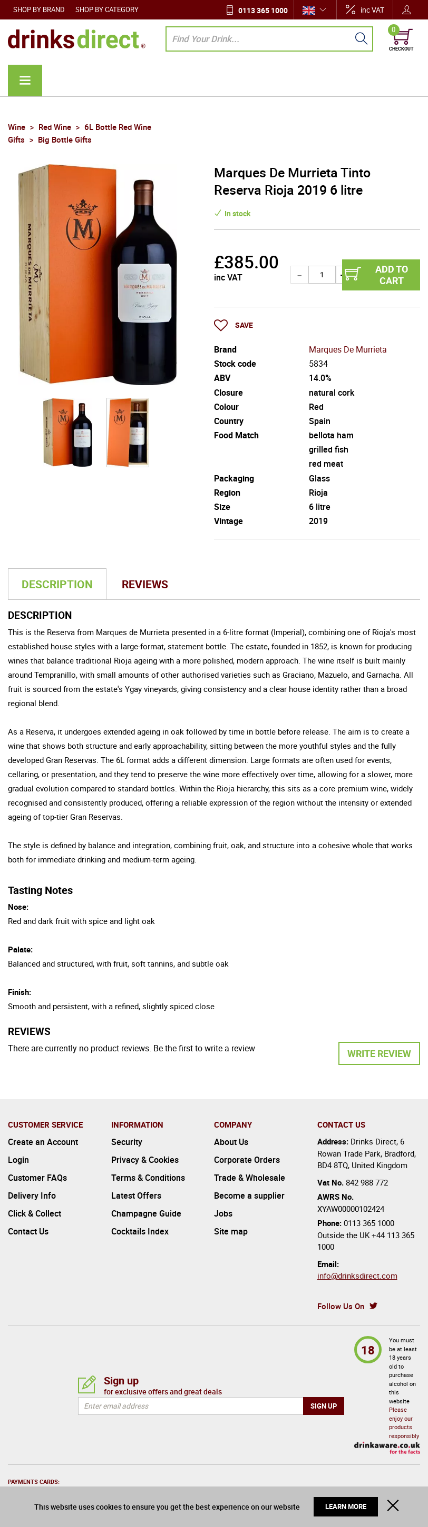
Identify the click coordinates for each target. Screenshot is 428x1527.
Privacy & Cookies (145, 1160)
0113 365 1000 (263, 10)
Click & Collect (34, 1213)
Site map (231, 1231)
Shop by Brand (39, 9)
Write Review (379, 1053)
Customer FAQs (37, 1177)
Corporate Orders (247, 1160)
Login (18, 1160)
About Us (231, 1142)
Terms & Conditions (148, 1177)
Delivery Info (32, 1195)
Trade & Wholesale (249, 1177)
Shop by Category (107, 9)
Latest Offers (136, 1195)
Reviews (145, 584)
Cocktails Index (140, 1231)
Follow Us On (340, 1306)
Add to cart (391, 275)
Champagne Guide (146, 1213)
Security (126, 1142)
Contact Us (28, 1231)
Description (57, 584)
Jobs (223, 1213)
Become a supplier (249, 1195)
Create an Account (43, 1142)
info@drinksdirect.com (357, 1275)
